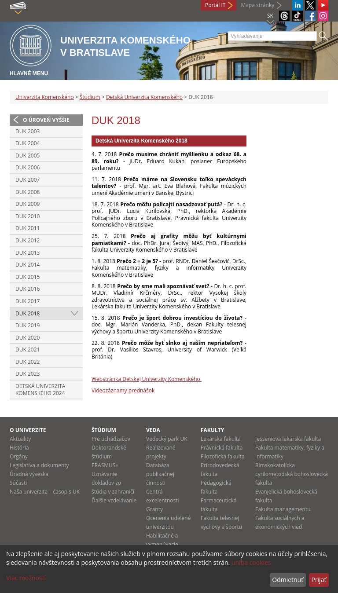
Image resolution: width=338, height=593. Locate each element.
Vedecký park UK (166, 439)
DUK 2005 (27, 155)
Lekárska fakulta (221, 439)
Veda (153, 430)
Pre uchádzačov (111, 439)
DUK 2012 (27, 240)
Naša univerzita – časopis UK (45, 491)
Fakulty (212, 430)
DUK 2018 (27, 313)
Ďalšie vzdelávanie (114, 500)
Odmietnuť (287, 579)
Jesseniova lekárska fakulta (288, 439)
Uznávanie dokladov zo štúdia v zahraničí (113, 482)
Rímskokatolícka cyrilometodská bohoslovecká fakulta (291, 474)
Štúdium (90, 97)
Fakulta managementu (283, 509)
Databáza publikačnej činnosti (160, 474)
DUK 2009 (27, 204)
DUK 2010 (27, 216)
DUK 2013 (27, 252)
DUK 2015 (27, 277)
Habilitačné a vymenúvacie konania (162, 544)
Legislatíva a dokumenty (39, 465)
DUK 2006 (27, 167)
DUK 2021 (27, 349)
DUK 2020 (27, 337)
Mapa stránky (257, 5)
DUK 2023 (27, 373)
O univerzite (28, 430)
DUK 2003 (27, 131)
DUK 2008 (27, 192)
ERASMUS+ (105, 465)
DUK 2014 (27, 264)
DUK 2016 (27, 289)
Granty (154, 509)
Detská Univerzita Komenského (144, 97)
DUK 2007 (27, 179)
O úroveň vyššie (46, 120)
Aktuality (20, 439)
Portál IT (215, 5)
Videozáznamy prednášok (123, 390)
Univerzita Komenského (44, 97)
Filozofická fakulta (223, 456)
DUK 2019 (27, 325)
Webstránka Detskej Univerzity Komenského (147, 379)
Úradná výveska (29, 474)
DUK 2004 (27, 143)
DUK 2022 (27, 362)
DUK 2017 (27, 301)
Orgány (19, 456)
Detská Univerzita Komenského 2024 (40, 389)
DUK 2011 (27, 228)
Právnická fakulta (221, 447)
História (19, 447)
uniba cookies (251, 562)
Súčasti (18, 483)
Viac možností (26, 578)
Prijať (318, 579)
